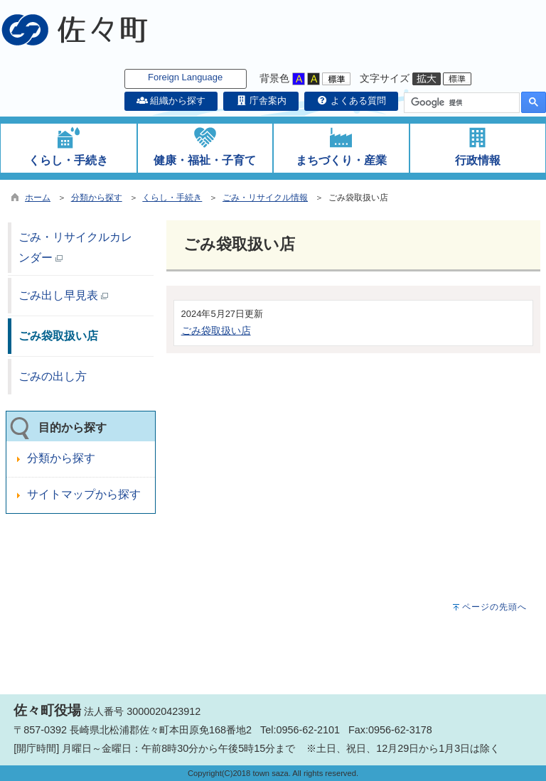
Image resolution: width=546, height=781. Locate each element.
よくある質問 (351, 100)
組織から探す (171, 100)
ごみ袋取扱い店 (216, 330)
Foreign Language (185, 77)
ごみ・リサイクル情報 (265, 198)
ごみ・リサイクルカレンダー (75, 247)
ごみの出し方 (52, 376)
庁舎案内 (261, 100)
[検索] (460, 103)
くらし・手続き (172, 198)
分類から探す (96, 198)
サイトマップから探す (84, 494)
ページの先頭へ (494, 607)
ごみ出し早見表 (63, 295)
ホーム (37, 198)
